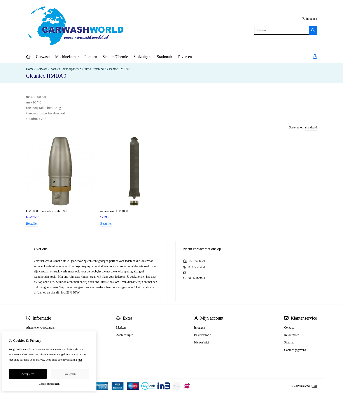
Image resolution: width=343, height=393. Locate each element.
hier (80, 359)
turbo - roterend (94, 69)
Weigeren (70, 373)
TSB (314, 385)
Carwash (43, 57)
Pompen (90, 57)
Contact (289, 327)
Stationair (164, 57)
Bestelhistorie (202, 335)
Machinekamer (67, 57)
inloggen (309, 18)
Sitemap (289, 342)
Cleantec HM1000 (118, 69)
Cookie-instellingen (49, 383)
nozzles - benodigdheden (66, 69)
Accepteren (27, 373)
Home (29, 69)
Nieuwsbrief (201, 342)
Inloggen (199, 327)
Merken (121, 327)
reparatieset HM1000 (114, 211)
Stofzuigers (142, 57)
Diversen (185, 57)
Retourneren (291, 335)
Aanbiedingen (124, 335)
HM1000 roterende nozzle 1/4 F (47, 211)
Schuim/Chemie (115, 57)
